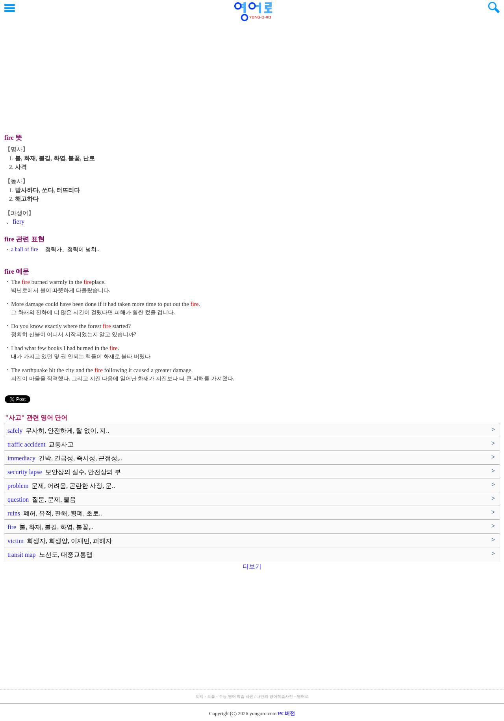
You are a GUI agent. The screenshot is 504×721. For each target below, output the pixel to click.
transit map (50, 554)
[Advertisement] (252, 73)
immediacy (64, 458)
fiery (18, 221)
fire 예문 (16, 271)
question (41, 499)
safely (58, 430)
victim (59, 541)
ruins (54, 513)
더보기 (252, 566)
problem (61, 485)
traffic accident (40, 444)
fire (50, 527)
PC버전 (286, 713)
